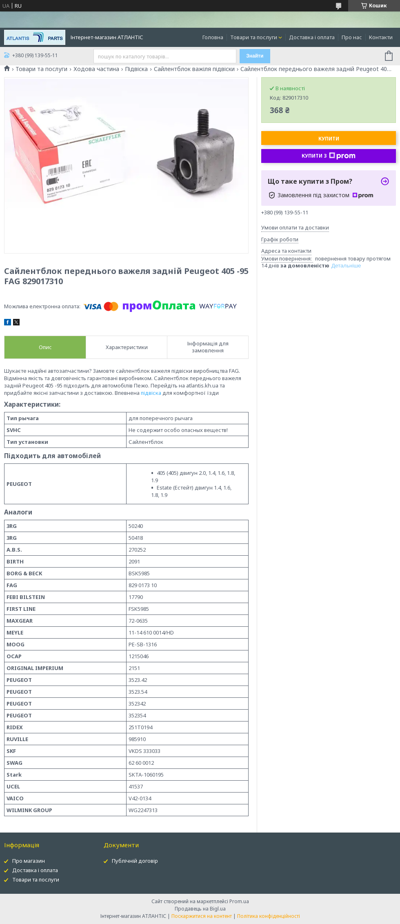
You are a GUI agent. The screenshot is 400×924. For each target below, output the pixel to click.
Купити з (329, 156)
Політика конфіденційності (268, 916)
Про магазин (28, 860)
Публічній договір (135, 860)
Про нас (352, 37)
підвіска (151, 392)
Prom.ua (239, 901)
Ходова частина (96, 69)
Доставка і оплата (312, 37)
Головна (212, 37)
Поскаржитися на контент (201, 916)
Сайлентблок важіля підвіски (194, 69)
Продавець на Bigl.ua (200, 908)
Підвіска (136, 69)
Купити (328, 138)
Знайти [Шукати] (254, 56)
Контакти (381, 37)
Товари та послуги (253, 37)
